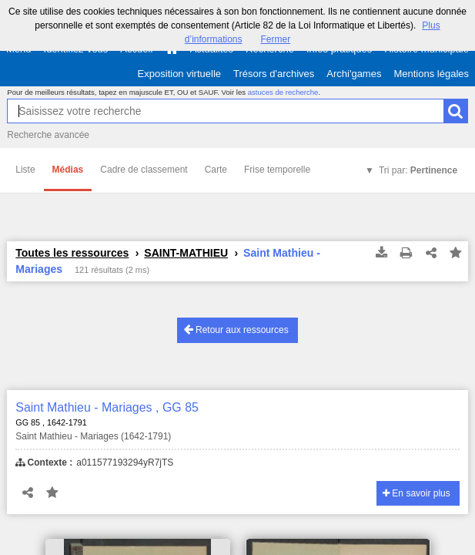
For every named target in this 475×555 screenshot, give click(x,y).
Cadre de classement (143, 169)
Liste (25, 169)
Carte (216, 169)
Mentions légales (431, 73)
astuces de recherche (283, 92)
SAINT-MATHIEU (186, 253)
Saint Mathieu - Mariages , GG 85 (107, 407)
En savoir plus (416, 493)
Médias (68, 169)
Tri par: (418, 170)
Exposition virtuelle (179, 73)
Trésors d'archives (273, 73)
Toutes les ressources (72, 253)
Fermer (276, 39)
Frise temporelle (277, 169)
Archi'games (353, 73)
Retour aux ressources (236, 329)
